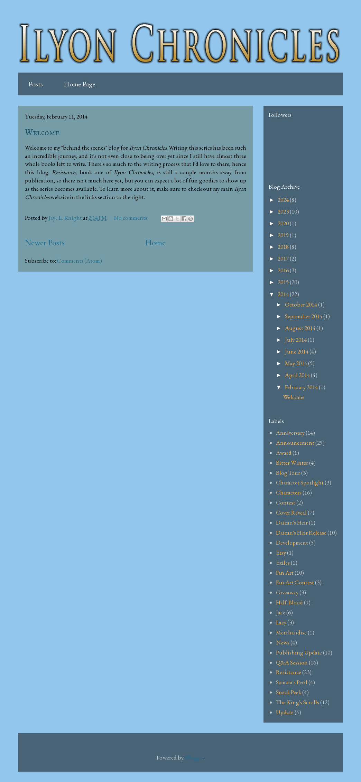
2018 (284, 247)
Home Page (79, 83)
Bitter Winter (292, 463)
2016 (284, 270)
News (282, 642)
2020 (284, 223)
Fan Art (285, 572)
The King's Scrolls (297, 702)
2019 (284, 235)
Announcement (295, 442)
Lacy (281, 622)
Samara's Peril (291, 682)
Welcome (42, 132)
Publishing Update (299, 652)
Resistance (288, 672)
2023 (284, 211)
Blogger (194, 757)
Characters (289, 492)
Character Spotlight (300, 482)
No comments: (131, 218)
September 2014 (304, 316)
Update (285, 712)
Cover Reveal (291, 512)
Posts (35, 83)
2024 (284, 200)
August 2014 (300, 328)
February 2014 (302, 387)
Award (283, 452)
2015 (284, 282)
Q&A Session (292, 662)
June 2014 (297, 351)
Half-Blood (289, 602)
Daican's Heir (292, 522)
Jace (280, 612)
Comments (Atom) (79, 260)
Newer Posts (45, 242)
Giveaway (287, 592)
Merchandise (291, 632)
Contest (285, 502)
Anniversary (290, 432)
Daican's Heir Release (301, 532)
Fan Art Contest (295, 582)
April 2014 (298, 375)
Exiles (283, 562)
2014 (284, 294)
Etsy (281, 552)
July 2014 (296, 339)
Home (155, 242)
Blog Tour (288, 473)
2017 (284, 258)
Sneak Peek (288, 692)
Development (292, 542)
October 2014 (301, 304)
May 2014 (296, 363)
